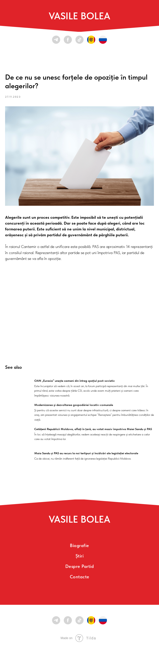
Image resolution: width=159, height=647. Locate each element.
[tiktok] (79, 40)
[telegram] (56, 40)
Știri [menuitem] (79, 555)
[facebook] (68, 40)
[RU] (103, 40)
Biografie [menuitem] (79, 545)
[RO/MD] (91, 40)
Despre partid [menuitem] (79, 566)
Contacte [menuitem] (79, 576)
